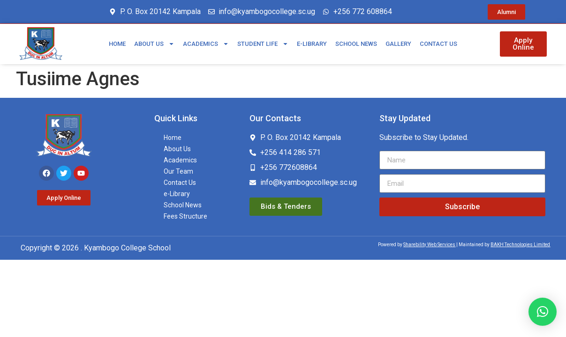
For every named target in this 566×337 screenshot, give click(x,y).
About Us (154, 43)
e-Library (312, 43)
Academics (206, 43)
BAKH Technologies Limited (520, 244)
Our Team (178, 171)
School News (356, 43)
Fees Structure (185, 216)
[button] (542, 312)
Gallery (398, 43)
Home (117, 43)
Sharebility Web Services (429, 244)
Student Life (262, 43)
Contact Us (438, 43)
